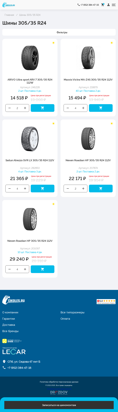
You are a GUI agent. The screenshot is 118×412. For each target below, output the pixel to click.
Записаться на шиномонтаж (59, 405)
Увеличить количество (25, 108)
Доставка (8, 324)
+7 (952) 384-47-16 (90, 4)
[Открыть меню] (114, 5)
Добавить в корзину (42, 108)
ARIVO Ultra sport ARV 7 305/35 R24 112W (30, 81)
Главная (9, 14)
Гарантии (8, 318)
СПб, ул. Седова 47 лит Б (24, 361)
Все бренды (10, 331)
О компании (10, 312)
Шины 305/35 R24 (29, 14)
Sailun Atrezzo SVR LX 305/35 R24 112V (30, 160)
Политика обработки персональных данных (59, 382)
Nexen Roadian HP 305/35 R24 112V (88, 160)
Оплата (65, 318)
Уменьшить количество (10, 108)
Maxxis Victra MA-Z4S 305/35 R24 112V (88, 79)
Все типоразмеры (73, 312)
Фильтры (62, 32)
